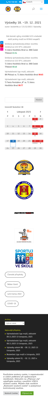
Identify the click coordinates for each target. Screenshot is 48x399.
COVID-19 (11, 304)
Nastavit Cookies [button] (11, 393)
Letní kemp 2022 (14, 294)
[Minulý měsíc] (7, 112)
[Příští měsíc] (40, 112)
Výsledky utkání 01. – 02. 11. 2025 (21, 358)
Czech (27, 2)
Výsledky (37, 27)
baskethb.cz (16, 27)
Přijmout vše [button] (27, 393)
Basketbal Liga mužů (16, 354)
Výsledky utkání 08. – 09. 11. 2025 (21, 347)
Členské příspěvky (15, 275)
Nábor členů (12, 284)
